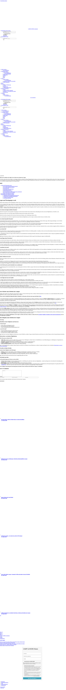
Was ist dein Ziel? (6, 188)
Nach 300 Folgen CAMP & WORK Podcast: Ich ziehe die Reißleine (12, 420)
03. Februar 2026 (4, 499)
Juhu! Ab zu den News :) (32, 679)
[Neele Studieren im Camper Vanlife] (33, 613)
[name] (32, 655)
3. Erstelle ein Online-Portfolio (8, 197)
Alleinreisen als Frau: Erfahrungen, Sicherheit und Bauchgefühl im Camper (14, 460)
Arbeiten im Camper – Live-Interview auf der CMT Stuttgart (11, 537)
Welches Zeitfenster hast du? (7, 190)
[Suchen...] (11, 38)
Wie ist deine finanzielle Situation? (8, 187)
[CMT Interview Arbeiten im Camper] (33, 536)
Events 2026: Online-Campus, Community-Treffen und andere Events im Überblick (15, 575)
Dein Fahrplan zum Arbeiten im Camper (7, 194)
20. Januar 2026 (4, 576)
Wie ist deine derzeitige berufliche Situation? (10, 186)
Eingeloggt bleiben (6, 33)
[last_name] (32, 657)
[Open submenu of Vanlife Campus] (8, 72)
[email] (32, 660)
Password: (4, 32)
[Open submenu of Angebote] (4, 93)
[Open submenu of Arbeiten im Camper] (8, 71)
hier (40, 296)
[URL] (31, 378)
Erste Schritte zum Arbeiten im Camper (7, 193)
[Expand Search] (1, 106)
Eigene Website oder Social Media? (7, 498)
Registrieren (5, 35)
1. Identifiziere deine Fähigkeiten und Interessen (11, 195)
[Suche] (3, 39)
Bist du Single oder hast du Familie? (9, 192)
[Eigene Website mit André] (33, 497)
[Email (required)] (18, 378)
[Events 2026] (33, 574)
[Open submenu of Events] (3, 119)
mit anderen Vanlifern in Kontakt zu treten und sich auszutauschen (49, 314)
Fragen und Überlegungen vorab (6, 185)
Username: (5, 31)
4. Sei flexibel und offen (7, 198)
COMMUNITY (3, 364)
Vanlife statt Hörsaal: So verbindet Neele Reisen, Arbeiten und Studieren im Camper (15, 614)
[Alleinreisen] (33, 459)
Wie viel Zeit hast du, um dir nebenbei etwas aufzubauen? (12, 191)
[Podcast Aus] (33, 419)
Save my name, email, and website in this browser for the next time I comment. (13, 380)
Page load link (2, 688)
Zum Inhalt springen (3, 0)
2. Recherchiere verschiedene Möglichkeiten (10, 196)
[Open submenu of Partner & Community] (8, 129)
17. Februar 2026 (4, 421)
